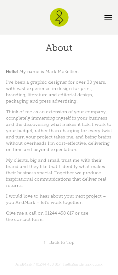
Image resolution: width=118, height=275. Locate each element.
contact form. (28, 219)
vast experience (34, 88)
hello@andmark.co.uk (83, 264)
